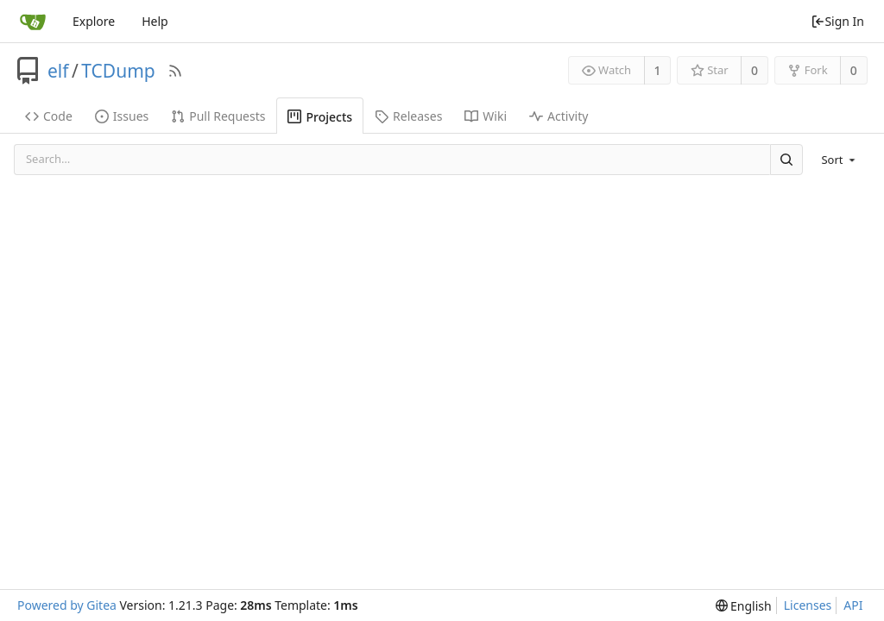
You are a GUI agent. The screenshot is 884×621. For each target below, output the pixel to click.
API (852, 605)
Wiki (485, 116)
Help (155, 21)
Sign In (837, 21)
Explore (94, 21)
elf (58, 70)
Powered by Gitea (67, 605)
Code (49, 116)
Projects (319, 117)
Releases (408, 116)
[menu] (839, 159)
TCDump (118, 70)
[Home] (33, 21)
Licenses (808, 605)
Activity (558, 116)
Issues (121, 116)
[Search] (786, 159)
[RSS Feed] (175, 70)
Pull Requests (218, 116)
